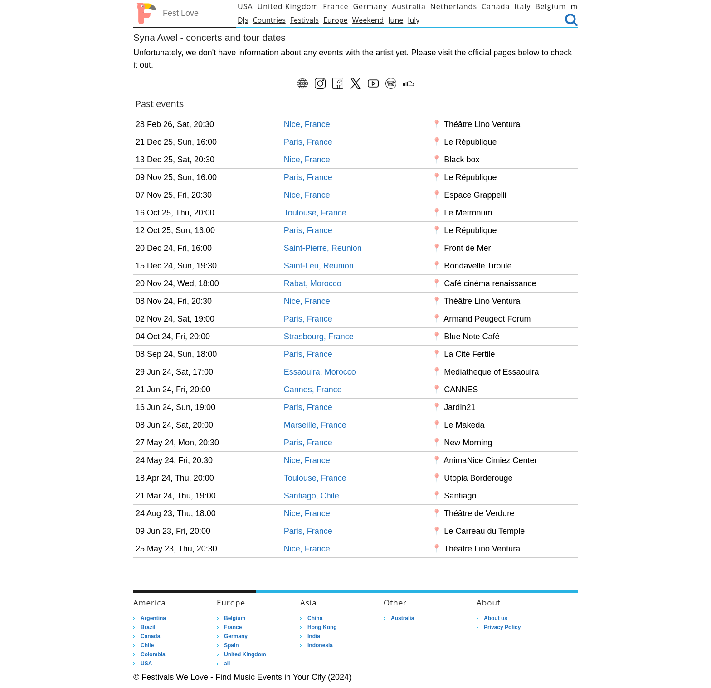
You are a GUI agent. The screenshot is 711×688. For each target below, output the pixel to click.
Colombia (153, 654)
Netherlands (453, 6)
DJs (243, 20)
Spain (231, 645)
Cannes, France (313, 389)
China (314, 618)
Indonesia (320, 645)
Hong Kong (322, 627)
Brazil (148, 627)
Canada (496, 6)
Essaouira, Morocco (320, 371)
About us (495, 618)
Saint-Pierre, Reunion (323, 248)
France (335, 6)
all (227, 663)
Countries (269, 20)
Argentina (153, 618)
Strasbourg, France (319, 336)
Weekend (368, 20)
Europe (335, 20)
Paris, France (308, 141)
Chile (147, 645)
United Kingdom (288, 6)
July (413, 20)
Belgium (551, 6)
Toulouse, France (315, 212)
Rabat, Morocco (312, 283)
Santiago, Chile (311, 495)
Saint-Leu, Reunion (319, 265)
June (395, 20)
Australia (409, 6)
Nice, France (307, 124)
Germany (370, 6)
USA (245, 6)
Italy (522, 6)
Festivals (304, 20)
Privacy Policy (502, 627)
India (313, 636)
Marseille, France (315, 424)
